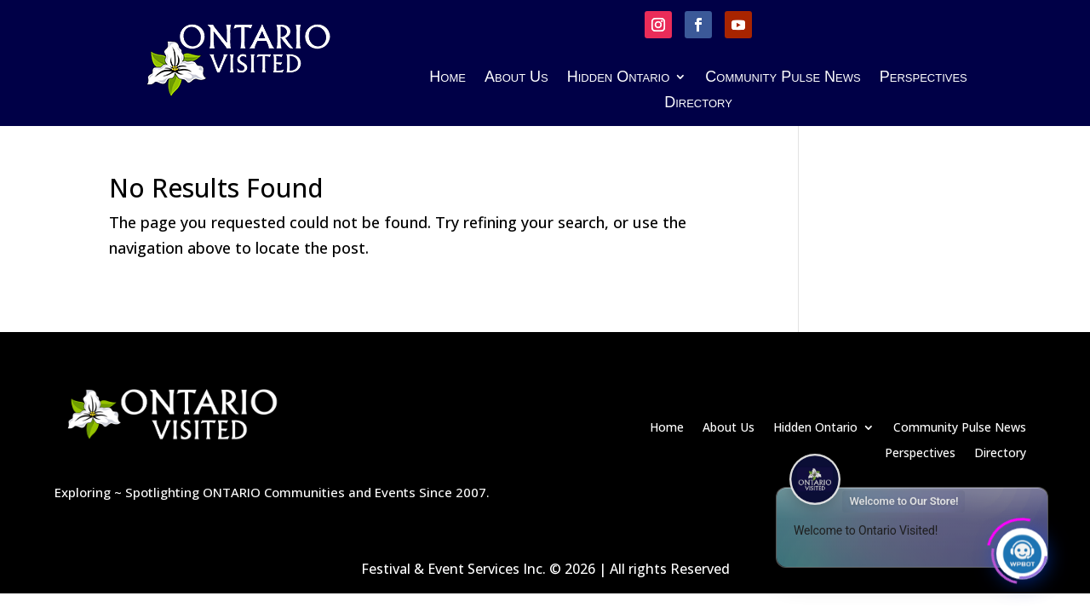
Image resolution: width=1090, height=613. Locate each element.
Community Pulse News (782, 78)
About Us (516, 78)
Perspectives (923, 78)
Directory (698, 103)
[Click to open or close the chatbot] (1021, 550)
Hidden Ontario (618, 78)
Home (447, 78)
